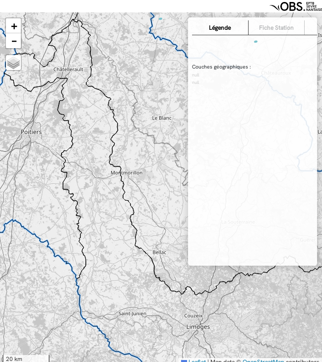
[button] (13, 25)
